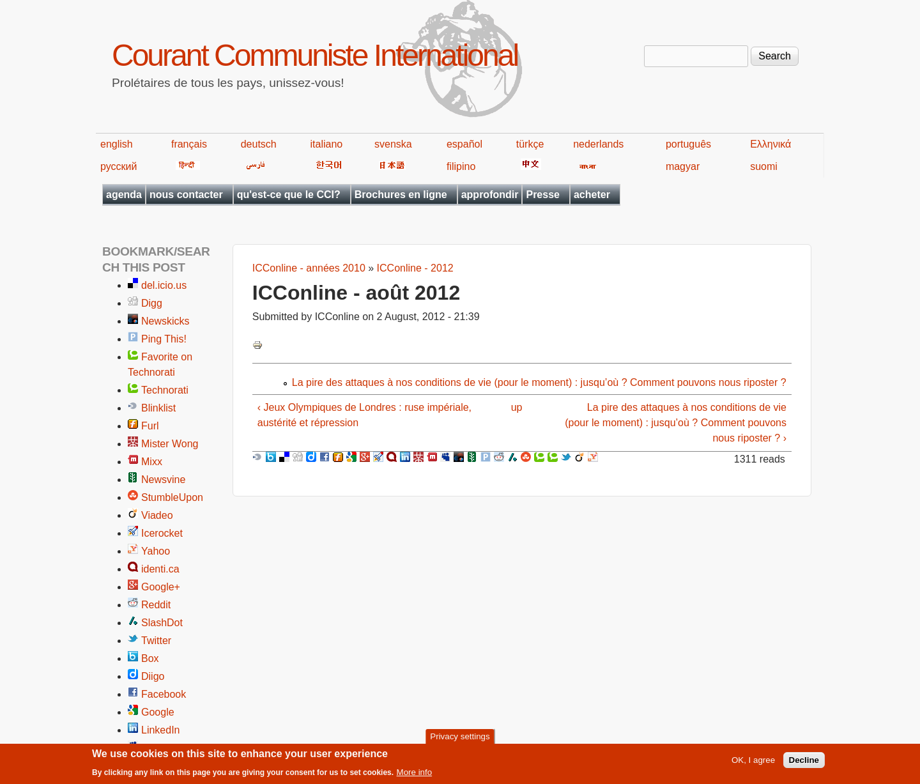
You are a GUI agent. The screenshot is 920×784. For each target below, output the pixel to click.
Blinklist (158, 408)
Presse (543, 194)
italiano (326, 144)
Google (157, 712)
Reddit (156, 604)
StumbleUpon (172, 497)
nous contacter (186, 194)
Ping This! (164, 339)
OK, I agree (753, 763)
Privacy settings (459, 739)
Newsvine (163, 479)
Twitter (156, 640)
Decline (804, 763)
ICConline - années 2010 (308, 268)
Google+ (160, 586)
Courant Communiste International (315, 55)
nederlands (598, 144)
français (189, 144)
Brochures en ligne (401, 194)
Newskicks (165, 321)
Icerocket (162, 533)
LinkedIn (160, 730)
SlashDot (162, 622)
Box (150, 658)
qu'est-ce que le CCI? (289, 194)
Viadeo (157, 515)
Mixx (151, 461)
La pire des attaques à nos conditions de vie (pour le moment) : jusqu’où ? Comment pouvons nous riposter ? (539, 382)
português (688, 144)
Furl (150, 425)
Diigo (152, 676)
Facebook (163, 694)
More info (415, 775)
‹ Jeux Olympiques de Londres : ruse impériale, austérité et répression (364, 415)
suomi (764, 166)
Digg (151, 303)
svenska (393, 144)
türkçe (530, 144)
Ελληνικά (770, 144)
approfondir (490, 194)
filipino (461, 166)
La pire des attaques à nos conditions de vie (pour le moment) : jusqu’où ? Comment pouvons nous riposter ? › (675, 422)
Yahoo (155, 551)
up (517, 407)
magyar (683, 166)
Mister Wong (170, 443)
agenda (124, 194)
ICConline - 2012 (415, 268)
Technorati (164, 390)
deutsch (259, 144)
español (464, 144)
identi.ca (160, 569)
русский (118, 166)
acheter (592, 194)
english (116, 144)
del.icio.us (164, 285)
